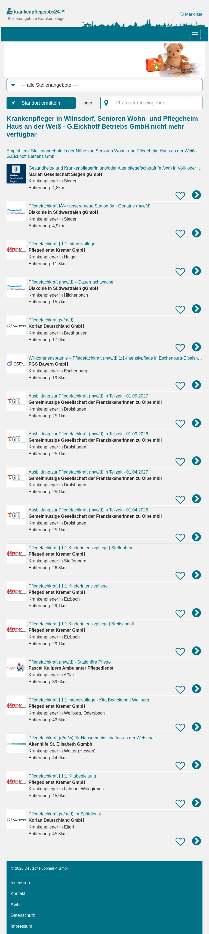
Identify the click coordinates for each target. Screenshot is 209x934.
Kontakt (18, 893)
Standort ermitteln (40, 103)
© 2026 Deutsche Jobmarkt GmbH (40, 868)
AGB (15, 904)
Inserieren (20, 882)
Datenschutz (23, 915)
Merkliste (191, 14)
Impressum (21, 926)
